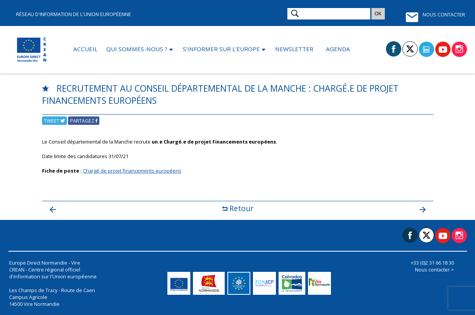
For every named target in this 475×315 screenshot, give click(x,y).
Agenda (338, 49)
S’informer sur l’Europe (221, 49)
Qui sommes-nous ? (136, 49)
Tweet (54, 120)
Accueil (85, 49)
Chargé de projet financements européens (132, 170)
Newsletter (294, 49)
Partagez (83, 120)
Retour (237, 208)
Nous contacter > (434, 269)
